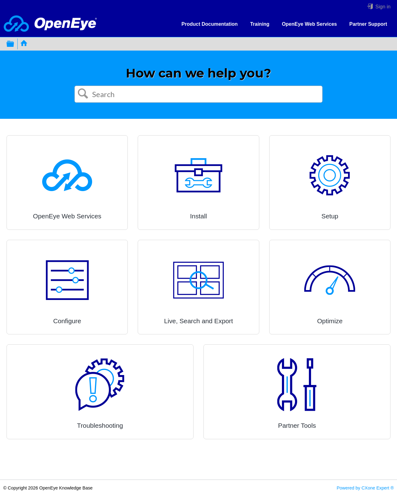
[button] (83, 94)
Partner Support (368, 24)
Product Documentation (209, 24)
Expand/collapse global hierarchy (14, 43)
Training (259, 24)
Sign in (382, 6)
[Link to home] (50, 24)
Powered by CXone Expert (365, 487)
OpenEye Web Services (309, 24)
